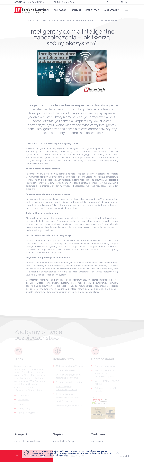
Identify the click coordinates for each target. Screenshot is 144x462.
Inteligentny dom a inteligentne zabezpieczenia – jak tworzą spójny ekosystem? (85, 20)
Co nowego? (61, 10)
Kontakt (76, 10)
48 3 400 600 (67, 2)
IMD (128, 456)
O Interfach (43, 10)
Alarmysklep (111, 10)
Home (28, 20)
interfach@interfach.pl (63, 441)
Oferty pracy (92, 10)
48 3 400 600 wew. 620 (34, 2)
